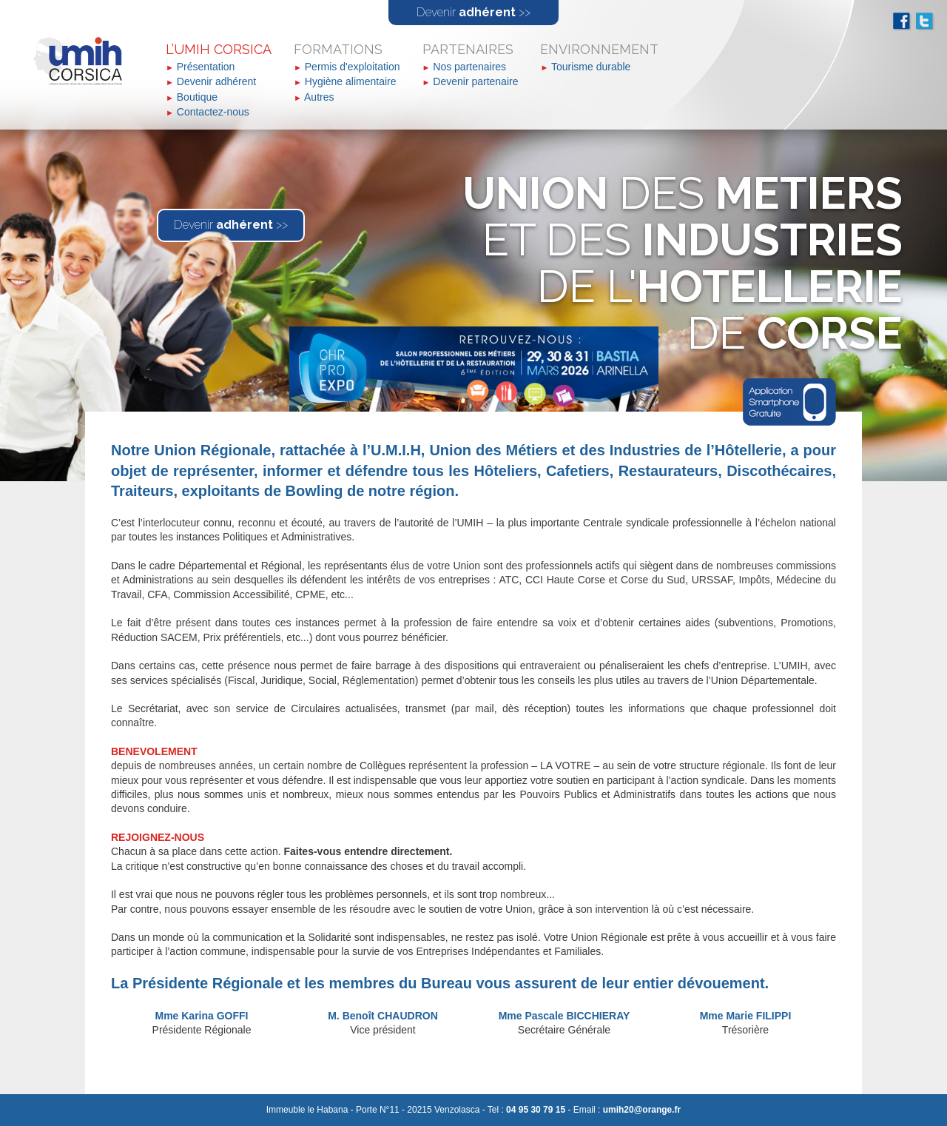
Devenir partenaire (475, 81)
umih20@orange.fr (642, 1110)
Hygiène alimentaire (351, 81)
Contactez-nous (213, 112)
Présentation (206, 67)
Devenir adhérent (216, 81)
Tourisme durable (590, 67)
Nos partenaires (469, 67)
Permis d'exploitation (352, 67)
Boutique (197, 97)
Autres (319, 97)
